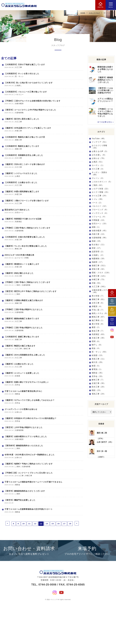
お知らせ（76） (99, 158)
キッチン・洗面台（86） (99, 173)
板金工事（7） (98, 331)
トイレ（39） (98, 199)
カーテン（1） (98, 165)
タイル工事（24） (100, 196)
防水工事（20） (99, 387)
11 (29, 547)
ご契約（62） (98, 185)
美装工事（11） (99, 359)
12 (35, 547)
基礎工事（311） (99, 266)
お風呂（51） (98, 162)
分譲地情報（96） (100, 238)
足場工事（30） (99, 383)
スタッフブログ (94, 13)
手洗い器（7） (98, 310)
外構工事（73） (99, 279)
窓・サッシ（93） (100, 352)
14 (47, 547)
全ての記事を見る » (105, 122)
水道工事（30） (99, 338)
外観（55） (97, 283)
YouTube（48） (99, 138)
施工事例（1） (98, 320)
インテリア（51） (100, 142)
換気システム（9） (100, 313)
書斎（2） (96, 327)
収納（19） (97, 241)
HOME (82, 13)
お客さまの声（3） (100, 151)
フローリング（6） (100, 210)
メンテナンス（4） (100, 213)
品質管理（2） (98, 252)
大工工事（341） (99, 287)
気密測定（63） (99, 334)
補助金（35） (98, 373)
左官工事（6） (98, 303)
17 (64, 547)
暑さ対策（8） (98, 324)
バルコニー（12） (100, 206)
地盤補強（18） (99, 258)
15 (53, 547)
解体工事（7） (98, 380)
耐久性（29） (98, 362)
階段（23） (97, 390)
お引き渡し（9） (99, 155)
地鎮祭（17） (98, 262)
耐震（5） (96, 366)
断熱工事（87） (99, 317)
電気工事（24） (99, 394)
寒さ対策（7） (98, 296)
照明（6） (96, 341)
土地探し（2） (98, 255)
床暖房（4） (97, 306)
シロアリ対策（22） (100, 189)
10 (23, 547)
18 (70, 547)
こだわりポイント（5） (102, 182)
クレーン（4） (98, 178)
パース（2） (97, 203)
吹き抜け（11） (99, 245)
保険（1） (96, 227)
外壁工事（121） (99, 276)
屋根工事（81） (99, 299)
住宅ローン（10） (100, 224)
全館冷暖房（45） (100, 231)
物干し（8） (97, 345)
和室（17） (97, 248)
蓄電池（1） (97, 369)
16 (58, 547)
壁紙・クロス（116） (101, 273)
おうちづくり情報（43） (99, 146)
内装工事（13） (99, 234)
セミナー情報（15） (100, 192)
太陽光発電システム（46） (100, 291)
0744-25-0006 (47, 607)
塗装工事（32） (99, 269)
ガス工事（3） (98, 169)
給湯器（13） (98, 355)
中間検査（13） (99, 220)
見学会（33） (98, 376)
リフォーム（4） (99, 217)
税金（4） (96, 348)
